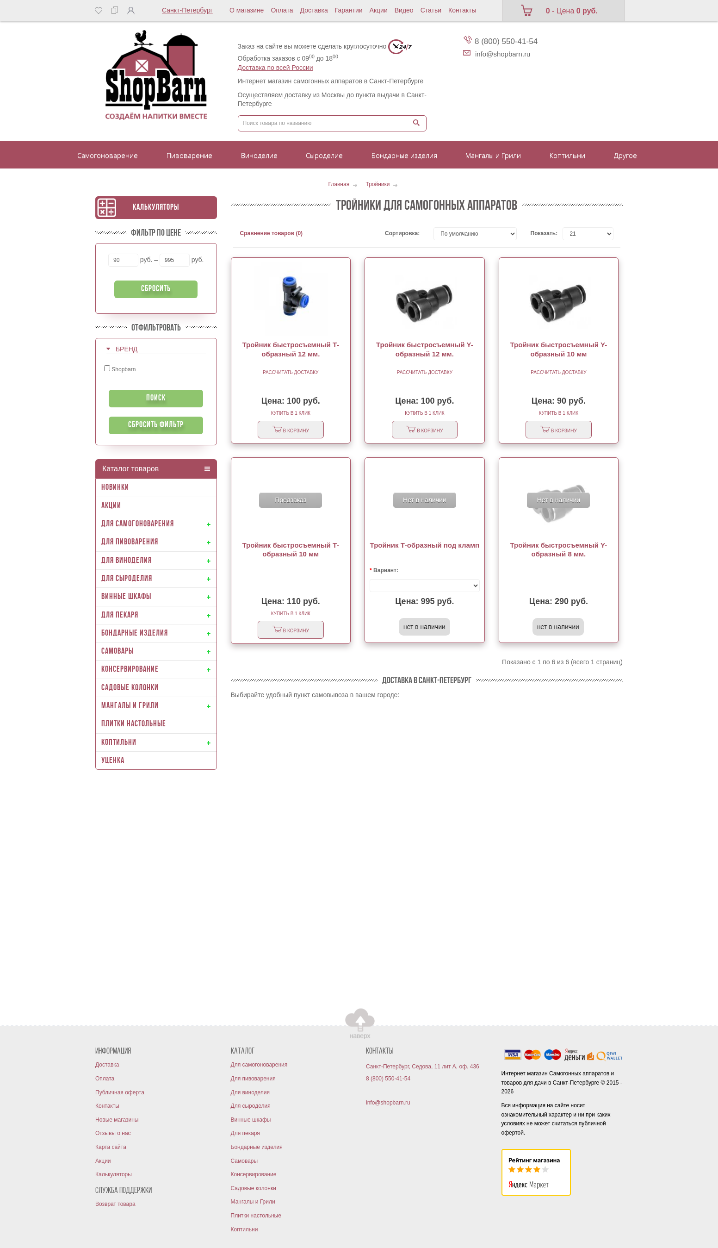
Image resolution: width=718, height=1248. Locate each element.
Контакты (462, 10)
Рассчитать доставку (290, 372)
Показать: (540, 233)
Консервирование (254, 1174)
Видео (404, 10)
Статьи (431, 10)
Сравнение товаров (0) (271, 233)
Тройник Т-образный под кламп (425, 545)
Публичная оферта (119, 1092)
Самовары (244, 1161)
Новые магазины (116, 1120)
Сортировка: (402, 233)
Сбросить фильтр (156, 425)
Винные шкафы (251, 1120)
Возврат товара (115, 1204)
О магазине (246, 10)
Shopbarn (120, 369)
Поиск (156, 398)
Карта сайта (110, 1147)
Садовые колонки (253, 1188)
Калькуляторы (156, 207)
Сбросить (156, 289)
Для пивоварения (253, 1078)
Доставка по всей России (275, 67)
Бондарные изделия (257, 1147)
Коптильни (244, 1229)
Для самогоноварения (259, 1064)
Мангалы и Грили (253, 1201)
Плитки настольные (256, 1215)
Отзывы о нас (113, 1133)
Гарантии (349, 10)
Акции (379, 10)
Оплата (282, 10)
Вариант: (385, 570)
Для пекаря (245, 1133)
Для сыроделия (251, 1106)
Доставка (314, 10)
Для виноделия (250, 1092)
